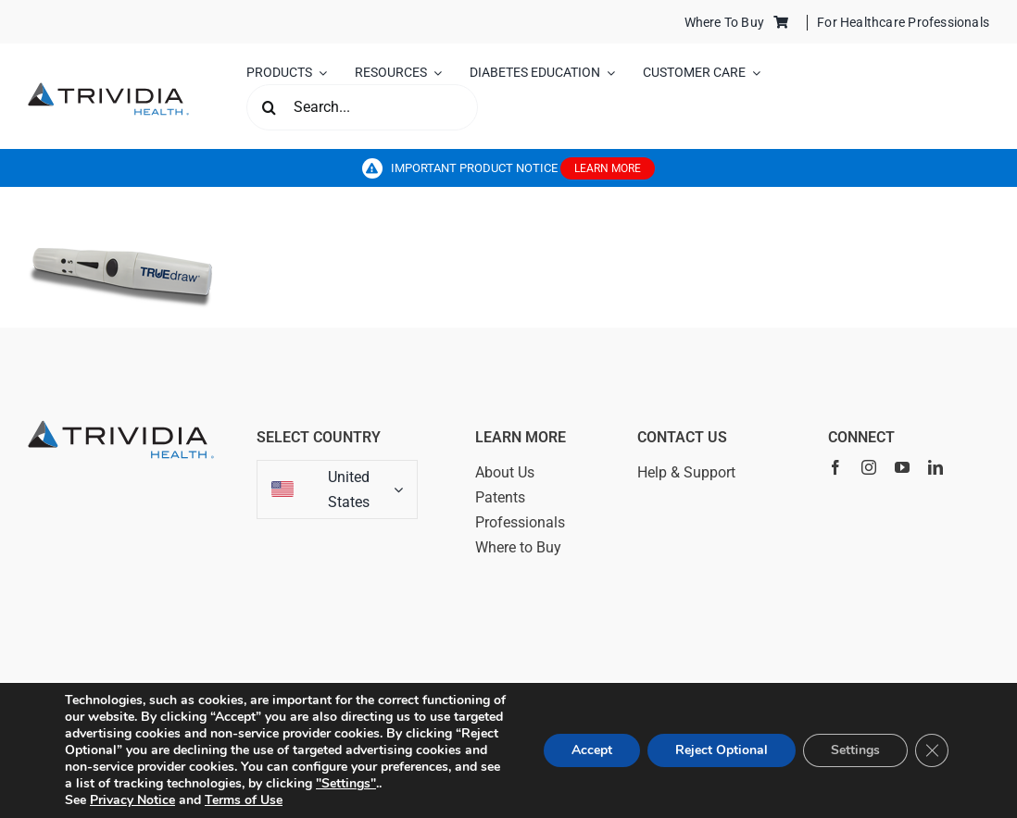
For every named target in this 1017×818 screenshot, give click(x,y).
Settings (855, 750)
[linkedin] (935, 467)
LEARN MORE (607, 168)
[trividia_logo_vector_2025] (108, 89)
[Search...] (362, 107)
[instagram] (868, 467)
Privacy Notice (132, 800)
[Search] (269, 107)
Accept (591, 750)
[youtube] (902, 467)
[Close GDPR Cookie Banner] (931, 750)
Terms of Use (243, 800)
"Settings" (346, 783)
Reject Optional (721, 750)
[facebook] (835, 467)
